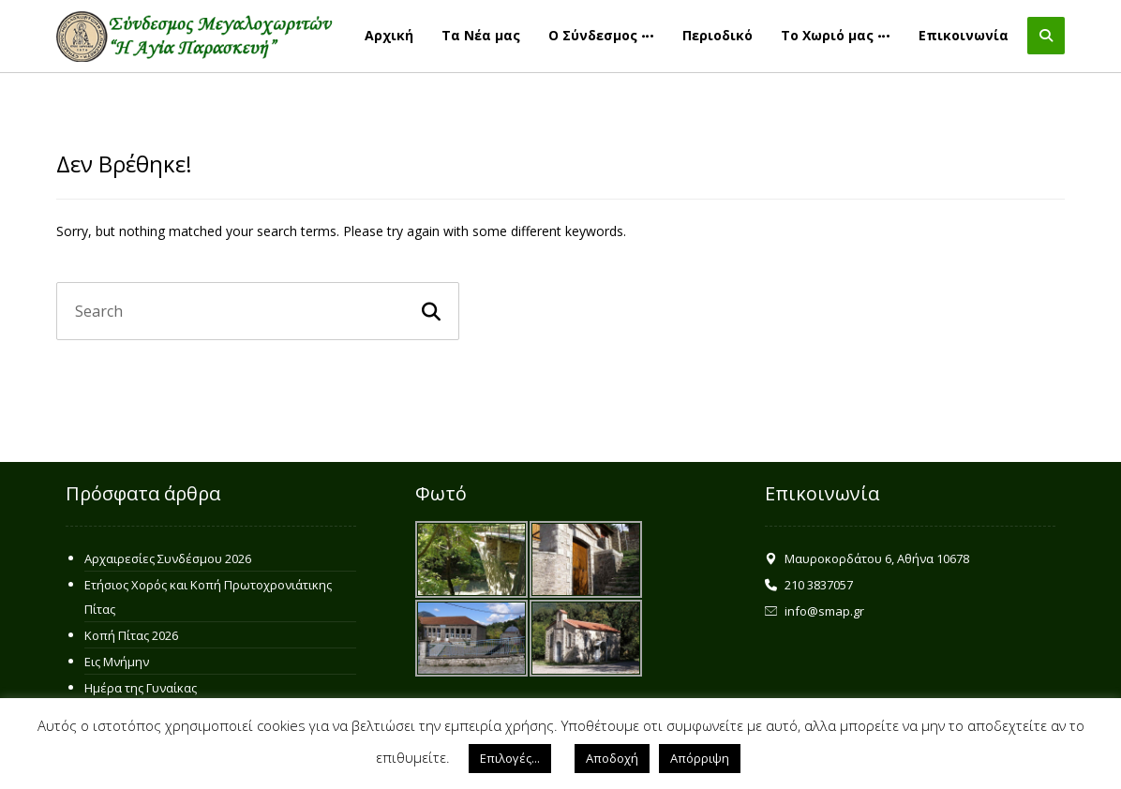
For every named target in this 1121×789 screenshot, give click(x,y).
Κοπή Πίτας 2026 (131, 635)
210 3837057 (809, 584)
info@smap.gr (814, 611)
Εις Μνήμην (116, 661)
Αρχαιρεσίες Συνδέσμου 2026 (167, 558)
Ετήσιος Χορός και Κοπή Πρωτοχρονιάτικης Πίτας (208, 597)
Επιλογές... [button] (510, 758)
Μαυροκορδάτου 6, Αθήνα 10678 (867, 558)
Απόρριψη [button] (699, 758)
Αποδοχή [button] (612, 758)
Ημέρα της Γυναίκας (140, 687)
